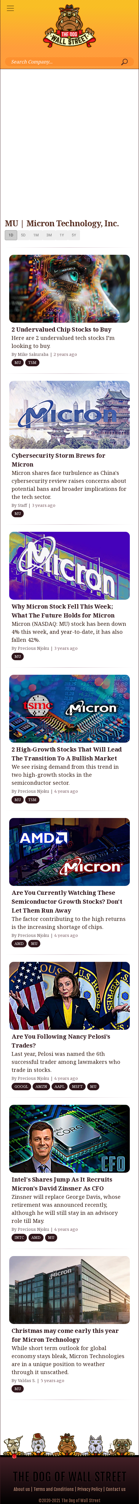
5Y (74, 235)
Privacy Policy (89, 1489)
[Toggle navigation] (10, 8)
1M (36, 235)
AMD (19, 943)
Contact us (116, 1489)
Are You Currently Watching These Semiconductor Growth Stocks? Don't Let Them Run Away (67, 901)
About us (22, 1489)
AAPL (60, 1086)
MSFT (77, 1086)
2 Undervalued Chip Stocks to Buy (61, 329)
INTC (19, 1237)
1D (11, 235)
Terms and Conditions (53, 1489)
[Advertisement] (69, 141)
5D (23, 235)
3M (49, 235)
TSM (32, 362)
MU (18, 362)
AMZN (41, 1086)
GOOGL (21, 1086)
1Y (62, 235)
